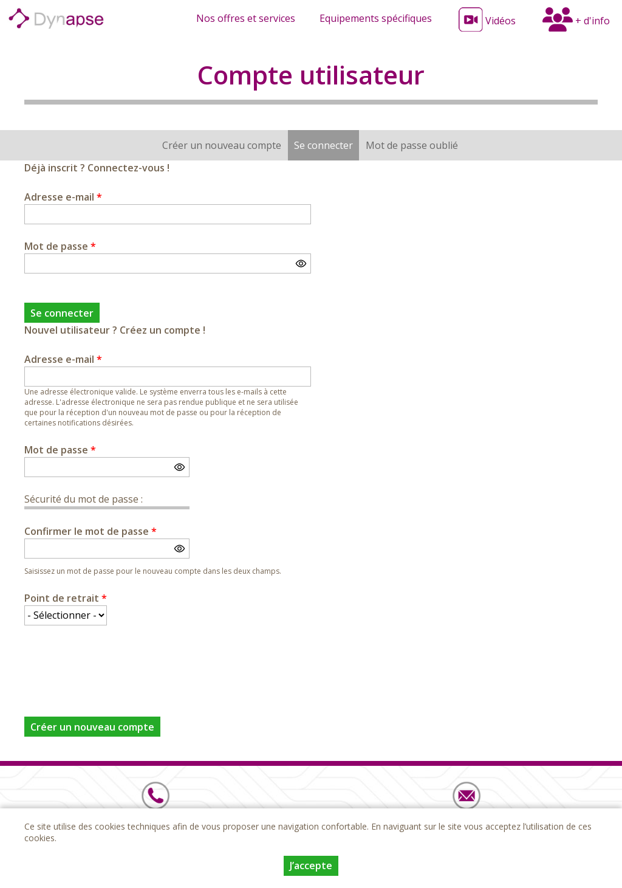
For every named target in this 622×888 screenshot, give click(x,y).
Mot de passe (60, 246)
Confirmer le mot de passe (90, 531)
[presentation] (116, 663)
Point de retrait (65, 598)
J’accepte (311, 865)
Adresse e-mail (63, 197)
